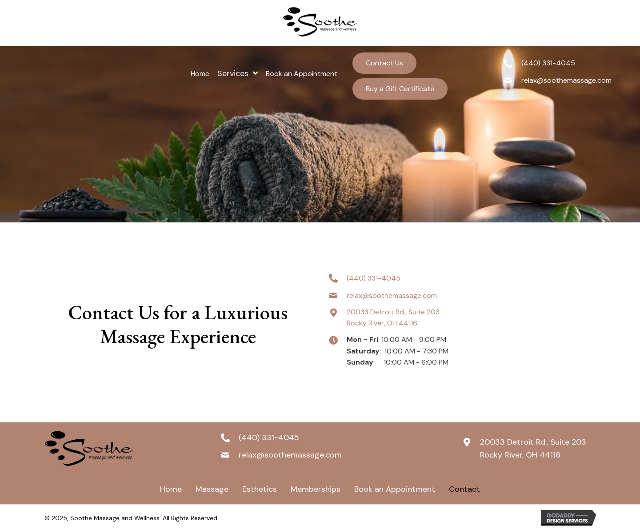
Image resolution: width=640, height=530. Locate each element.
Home (171, 489)
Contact (464, 489)
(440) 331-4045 (548, 63)
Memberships (315, 489)
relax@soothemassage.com (566, 80)
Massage (212, 489)
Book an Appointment (394, 489)
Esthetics (259, 489)
